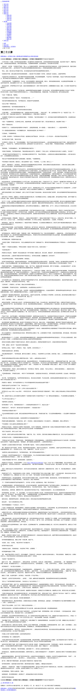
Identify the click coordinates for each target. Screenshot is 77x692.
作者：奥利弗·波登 (18, 56)
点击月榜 (9, 26)
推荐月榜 (9, 28)
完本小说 (6, 40)
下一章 (11, 682)
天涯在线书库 (5, 1)
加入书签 (30, 56)
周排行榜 (9, 29)
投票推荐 (25, 56)
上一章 (2, 682)
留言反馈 (35, 56)
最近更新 (9, 37)
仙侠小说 (6, 5)
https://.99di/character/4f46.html (35, 462)
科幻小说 (6, 10)
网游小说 (6, 12)
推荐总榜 (9, 24)
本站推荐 (9, 34)
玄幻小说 (6, 4)
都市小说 (6, 7)
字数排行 (9, 35)
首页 (5, 43)
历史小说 (6, 9)
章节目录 (7, 682)
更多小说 (6, 13)
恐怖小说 (9, 15)
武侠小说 (9, 20)
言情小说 (9, 18)
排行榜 (5, 21)
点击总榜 (9, 23)
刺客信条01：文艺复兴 (10, 46)
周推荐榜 (9, 31)
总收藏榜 (9, 32)
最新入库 (9, 39)
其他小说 (9, 16)
